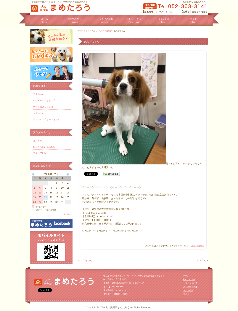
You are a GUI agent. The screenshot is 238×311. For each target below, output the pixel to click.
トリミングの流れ (104, 20)
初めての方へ (74, 20)
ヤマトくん (200, 260)
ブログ (193, 20)
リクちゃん (86, 260)
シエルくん (38, 113)
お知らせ (37, 140)
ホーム (44, 20)
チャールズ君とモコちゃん (46, 119)
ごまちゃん (38, 94)
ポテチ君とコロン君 (43, 106)
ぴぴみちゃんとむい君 (44, 100)
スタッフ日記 (39, 153)
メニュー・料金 (134, 20)
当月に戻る (66, 214)
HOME (81, 31)
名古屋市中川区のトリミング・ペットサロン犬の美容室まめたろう (134, 276)
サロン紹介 (163, 20)
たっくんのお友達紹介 (102, 31)
